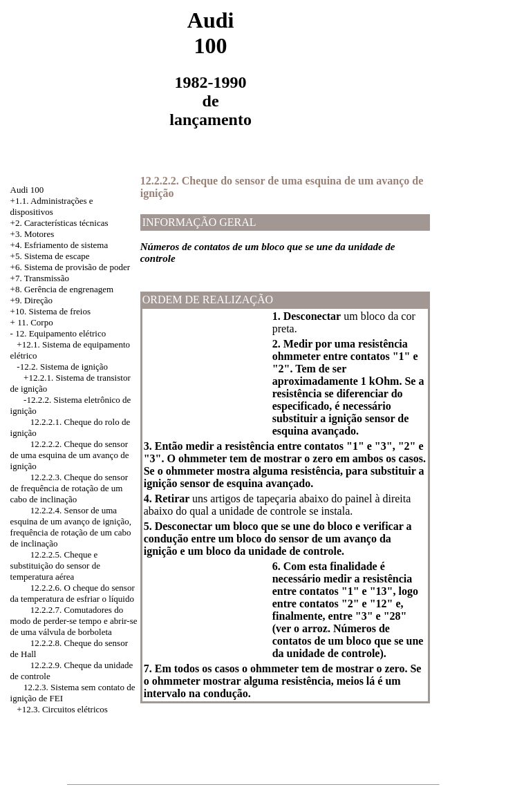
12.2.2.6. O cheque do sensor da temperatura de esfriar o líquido (72, 593)
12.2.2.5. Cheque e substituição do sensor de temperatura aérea (55, 565)
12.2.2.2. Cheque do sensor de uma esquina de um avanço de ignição (69, 455)
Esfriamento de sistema (66, 245)
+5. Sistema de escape (50, 256)
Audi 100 (27, 189)
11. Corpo (35, 322)
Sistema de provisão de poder (77, 267)
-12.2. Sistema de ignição (62, 366)
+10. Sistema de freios (50, 311)
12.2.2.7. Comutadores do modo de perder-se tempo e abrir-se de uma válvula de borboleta (74, 621)
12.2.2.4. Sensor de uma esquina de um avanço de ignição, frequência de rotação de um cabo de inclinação (70, 527)
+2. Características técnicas (59, 223)
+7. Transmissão (39, 278)
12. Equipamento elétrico (60, 333)
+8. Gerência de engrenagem (62, 289)
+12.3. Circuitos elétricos (62, 709)
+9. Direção (31, 300)
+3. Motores (32, 234)
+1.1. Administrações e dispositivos (51, 206)
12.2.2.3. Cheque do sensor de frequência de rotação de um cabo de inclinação (69, 488)
